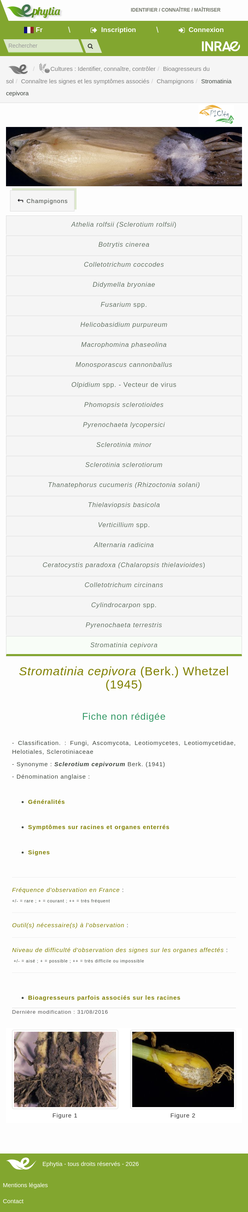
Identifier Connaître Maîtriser (175, 10)
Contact (13, 1201)
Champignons (175, 81)
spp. (124, 304)
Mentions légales (25, 1185)
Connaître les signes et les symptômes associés (85, 81)
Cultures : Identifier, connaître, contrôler (97, 68)
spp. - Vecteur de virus (124, 384)
